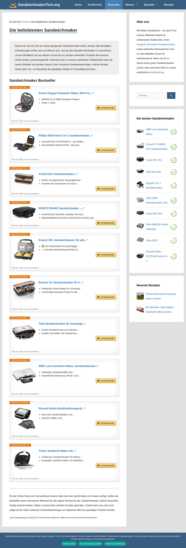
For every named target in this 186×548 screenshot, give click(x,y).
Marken (133, 4)
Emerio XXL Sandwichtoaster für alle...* (63, 240)
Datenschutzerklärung (115, 544)
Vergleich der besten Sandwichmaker (156, 44)
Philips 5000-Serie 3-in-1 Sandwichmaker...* (65, 135)
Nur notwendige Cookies (90, 544)
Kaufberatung (157, 72)
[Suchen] (171, 95)
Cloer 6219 (151, 240)
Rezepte (169, 4)
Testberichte (94, 4)
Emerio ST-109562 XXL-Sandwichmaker (157, 146)
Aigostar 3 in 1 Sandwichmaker (154, 185)
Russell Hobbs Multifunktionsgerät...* (62, 408)
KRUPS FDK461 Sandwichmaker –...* (61, 208)
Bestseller (114, 4)
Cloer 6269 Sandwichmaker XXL (157, 200)
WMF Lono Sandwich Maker (157, 131)
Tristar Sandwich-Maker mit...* (57, 450)
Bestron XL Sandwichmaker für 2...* (61, 282)
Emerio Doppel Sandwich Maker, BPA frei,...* (66, 93)
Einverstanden (69, 544)
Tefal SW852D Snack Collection (157, 226)
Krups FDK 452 (154, 213)
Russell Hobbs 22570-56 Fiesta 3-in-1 (157, 256)
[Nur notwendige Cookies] (182, 540)
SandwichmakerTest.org (39, 5)
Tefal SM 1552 (153, 172)
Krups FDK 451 (154, 160)
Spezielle (152, 4)
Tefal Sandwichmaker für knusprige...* (62, 323)
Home (78, 4)
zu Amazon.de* (107, 108)
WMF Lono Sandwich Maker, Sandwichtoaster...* (69, 366)
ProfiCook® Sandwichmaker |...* (58, 174)
